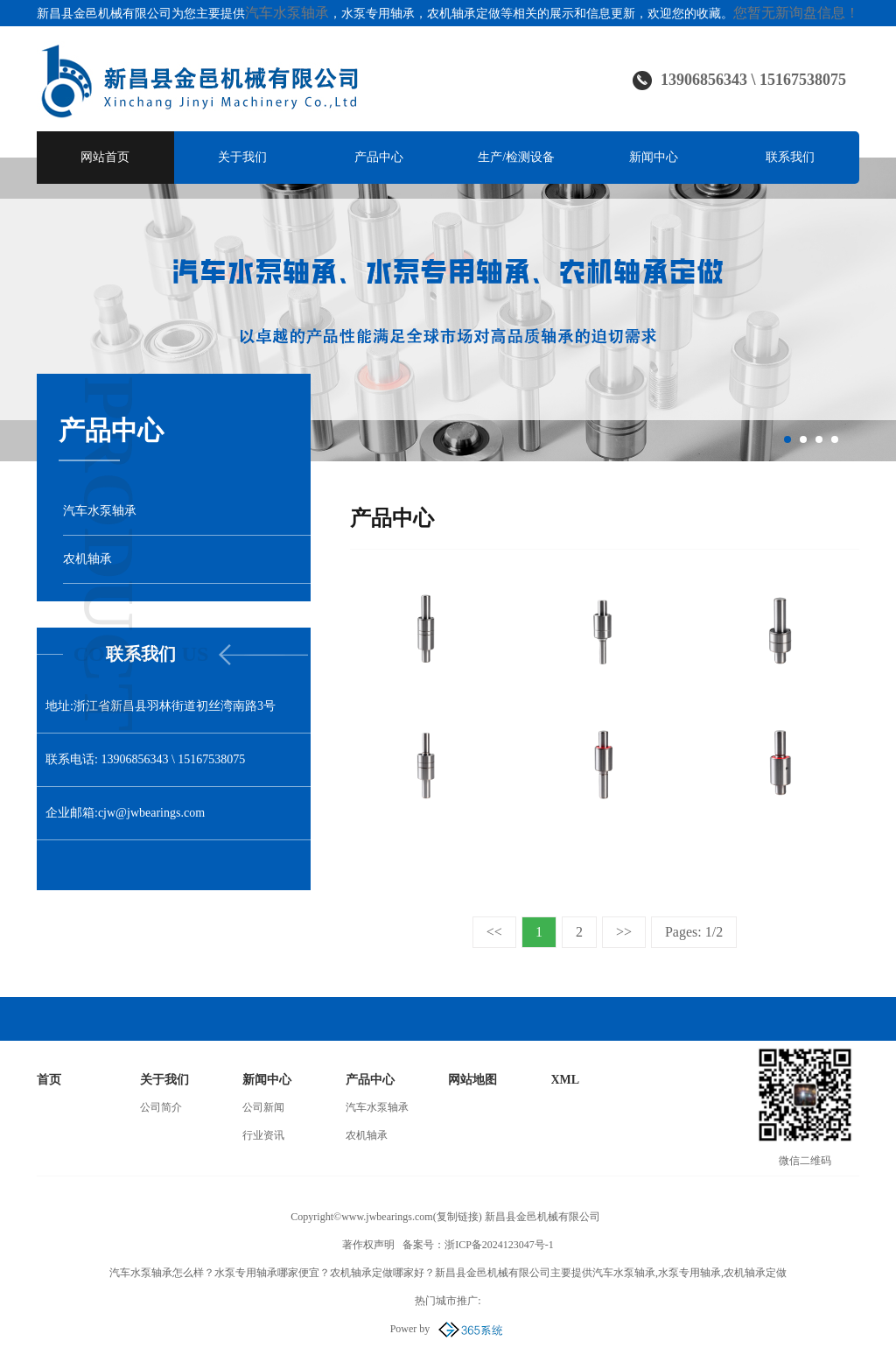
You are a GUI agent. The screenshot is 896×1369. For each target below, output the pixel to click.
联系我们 (790, 157)
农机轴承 (367, 1135)
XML (565, 1079)
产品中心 (378, 157)
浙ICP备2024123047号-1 (499, 1245)
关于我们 (242, 157)
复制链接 (458, 1217)
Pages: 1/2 (694, 931)
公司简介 (161, 1107)
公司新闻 (263, 1107)
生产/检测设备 (516, 157)
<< (494, 931)
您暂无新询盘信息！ (796, 12)
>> (624, 931)
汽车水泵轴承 (287, 12)
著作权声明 (368, 1245)
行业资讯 (263, 1135)
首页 (49, 1079)
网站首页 (105, 157)
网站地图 (472, 1079)
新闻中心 (653, 157)
